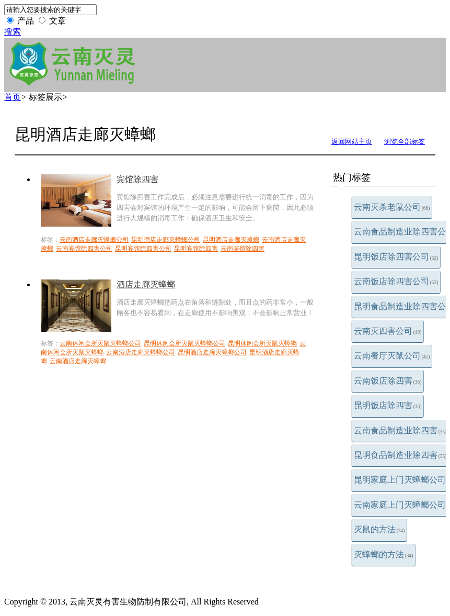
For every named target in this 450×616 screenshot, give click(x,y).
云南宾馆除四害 (242, 248)
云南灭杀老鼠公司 (392, 207)
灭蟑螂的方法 (383, 554)
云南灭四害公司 (388, 331)
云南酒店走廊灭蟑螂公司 (94, 239)
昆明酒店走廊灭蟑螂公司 (165, 239)
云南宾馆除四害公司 (84, 248)
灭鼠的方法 (379, 529)
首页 (12, 97)
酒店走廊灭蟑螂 (146, 284)
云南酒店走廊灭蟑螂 (78, 361)
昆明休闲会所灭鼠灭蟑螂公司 (184, 343)
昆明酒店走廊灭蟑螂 (231, 239)
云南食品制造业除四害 (400, 430)
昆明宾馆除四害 (196, 248)
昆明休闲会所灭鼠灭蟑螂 (262, 343)
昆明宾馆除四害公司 (143, 248)
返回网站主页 (351, 141)
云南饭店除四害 (388, 380)
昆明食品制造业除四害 (400, 455)
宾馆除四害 (137, 179)
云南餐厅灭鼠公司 (392, 355)
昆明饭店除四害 (388, 405)
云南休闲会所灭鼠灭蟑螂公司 (100, 343)
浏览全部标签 (404, 141)
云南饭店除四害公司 (396, 281)
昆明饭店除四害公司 (396, 256)
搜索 (12, 31)
